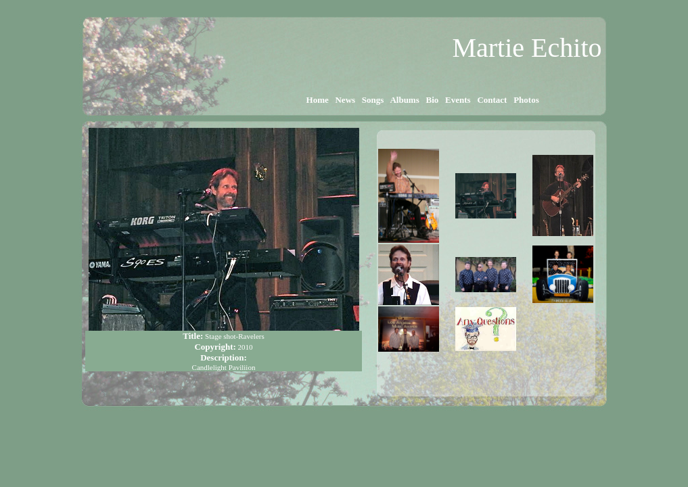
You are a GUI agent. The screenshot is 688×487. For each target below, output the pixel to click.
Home (317, 100)
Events (458, 100)
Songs (373, 100)
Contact (492, 100)
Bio (431, 100)
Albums (404, 100)
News (345, 100)
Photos (526, 100)
